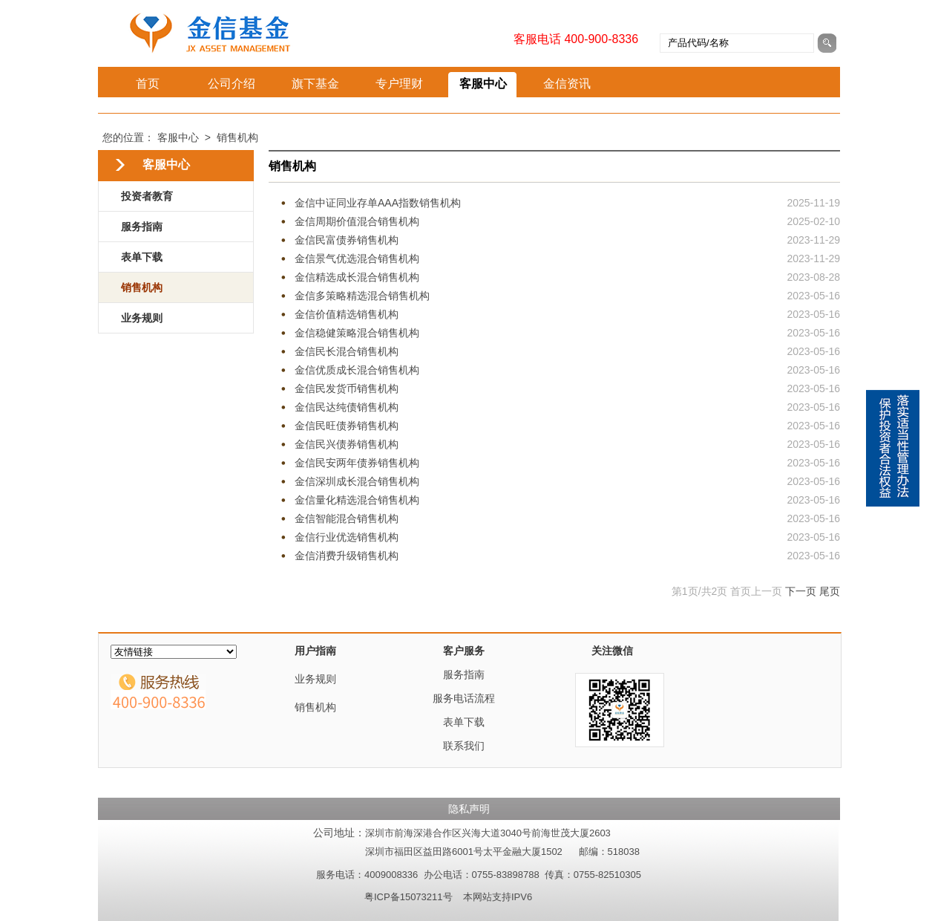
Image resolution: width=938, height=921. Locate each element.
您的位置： (128, 137)
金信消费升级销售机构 (347, 556)
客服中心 (483, 83)
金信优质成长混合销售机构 (357, 370)
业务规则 (142, 318)
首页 (148, 83)
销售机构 (237, 137)
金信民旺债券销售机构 (347, 426)
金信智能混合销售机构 (347, 518)
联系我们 (464, 746)
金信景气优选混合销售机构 (357, 258)
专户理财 (399, 83)
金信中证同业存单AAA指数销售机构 (378, 203)
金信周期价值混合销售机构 (357, 221)
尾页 (829, 591)
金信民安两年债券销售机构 (357, 463)
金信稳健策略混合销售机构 (357, 333)
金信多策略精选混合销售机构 (362, 296)
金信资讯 (567, 83)
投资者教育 (147, 196)
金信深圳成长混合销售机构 (357, 481)
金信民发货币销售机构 (347, 388)
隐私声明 (469, 809)
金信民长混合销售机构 (347, 351)
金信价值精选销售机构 (347, 314)
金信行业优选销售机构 (347, 537)
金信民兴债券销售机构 (347, 444)
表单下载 (142, 257)
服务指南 (142, 226)
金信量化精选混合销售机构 (357, 500)
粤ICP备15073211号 (408, 896)
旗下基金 (315, 83)
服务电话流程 (464, 698)
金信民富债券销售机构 (347, 240)
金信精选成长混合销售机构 (357, 277)
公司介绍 (231, 83)
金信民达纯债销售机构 (347, 407)
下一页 (800, 591)
